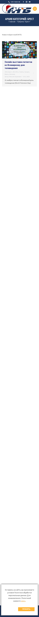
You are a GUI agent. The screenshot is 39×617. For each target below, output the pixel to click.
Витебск (16, 72)
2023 (6, 72)
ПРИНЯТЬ (26, 609)
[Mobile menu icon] (35, 9)
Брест (10, 72)
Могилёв (12, 74)
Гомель (21, 72)
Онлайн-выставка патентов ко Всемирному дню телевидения (18, 65)
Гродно (27, 72)
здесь (23, 601)
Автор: (13, 77)
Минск (7, 74)
